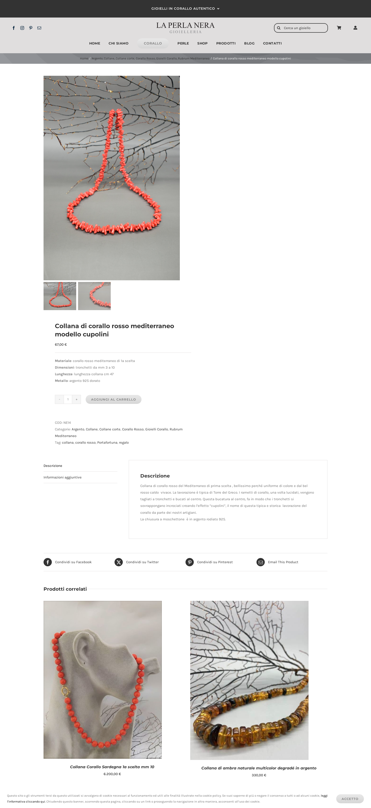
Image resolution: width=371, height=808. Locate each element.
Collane (92, 429)
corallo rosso (85, 442)
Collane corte (109, 429)
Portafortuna (107, 442)
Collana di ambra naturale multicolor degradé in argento (258, 768)
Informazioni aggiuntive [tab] (63, 477)
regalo (124, 442)
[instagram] (22, 28)
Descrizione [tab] (53, 466)
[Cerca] (278, 28)
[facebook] (14, 28)
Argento (78, 429)
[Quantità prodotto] (68, 399)
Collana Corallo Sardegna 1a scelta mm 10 (112, 767)
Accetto (350, 799)
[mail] (39, 28)
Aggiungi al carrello (113, 399)
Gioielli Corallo (156, 429)
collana (68, 442)
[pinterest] (31, 28)
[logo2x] (185, 24)
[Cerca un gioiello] (301, 28)
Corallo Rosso (133, 429)
